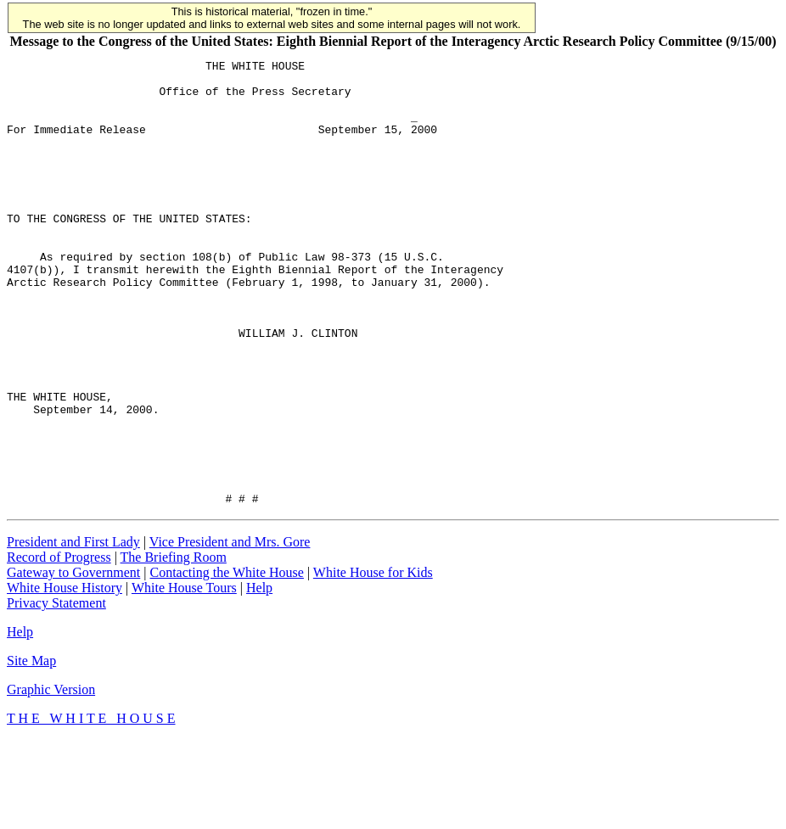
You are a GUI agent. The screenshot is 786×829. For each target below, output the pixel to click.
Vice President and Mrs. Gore (230, 631)
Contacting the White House (226, 661)
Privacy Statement (56, 692)
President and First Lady (73, 631)
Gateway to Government (73, 661)
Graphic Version (51, 778)
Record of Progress (59, 646)
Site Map (31, 749)
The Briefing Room (174, 646)
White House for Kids (373, 661)
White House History (64, 676)
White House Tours (184, 676)
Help (259, 676)
